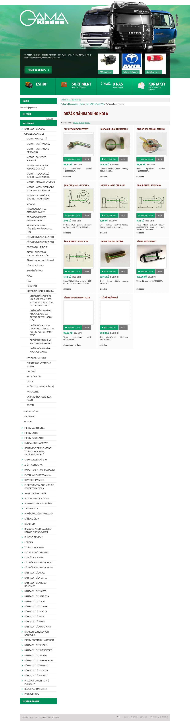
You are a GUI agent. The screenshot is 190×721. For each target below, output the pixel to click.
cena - (87, 123)
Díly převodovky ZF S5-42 (38, 562)
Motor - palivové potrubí (36, 159)
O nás (126, 717)
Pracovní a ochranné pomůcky (36, 682)
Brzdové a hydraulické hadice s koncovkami (37, 530)
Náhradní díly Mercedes (38, 650)
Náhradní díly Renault (37, 665)
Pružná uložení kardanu (38, 513)
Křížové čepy (31, 519)
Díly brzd (29, 524)
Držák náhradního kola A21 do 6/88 (40, 350)
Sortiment (143, 717)
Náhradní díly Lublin (35, 645)
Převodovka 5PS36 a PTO (40, 242)
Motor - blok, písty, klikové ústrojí (37, 167)
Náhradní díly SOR (34, 601)
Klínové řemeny (33, 537)
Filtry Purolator (34, 438)
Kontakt (165, 717)
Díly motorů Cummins (36, 552)
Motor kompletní (37, 138)
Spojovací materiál (35, 493)
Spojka (31, 204)
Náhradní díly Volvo (35, 675)
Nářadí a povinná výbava (40, 386)
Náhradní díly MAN (34, 621)
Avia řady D (30, 416)
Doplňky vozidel (33, 557)
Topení (30, 405)
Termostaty (31, 508)
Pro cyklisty (31, 694)
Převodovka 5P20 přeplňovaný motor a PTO (39, 228)
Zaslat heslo (76, 100)
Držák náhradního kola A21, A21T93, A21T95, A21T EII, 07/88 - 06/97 (41, 315)
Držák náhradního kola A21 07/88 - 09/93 (40, 342)
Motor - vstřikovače (38, 144)
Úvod (118, 717)
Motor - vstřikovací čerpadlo (38, 150)
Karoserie (33, 391)
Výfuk (30, 381)
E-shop (63, 104)
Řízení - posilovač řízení (40, 260)
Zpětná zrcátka (33, 465)
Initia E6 (28, 421)
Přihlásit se (66, 100)
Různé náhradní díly (35, 689)
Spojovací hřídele (37, 247)
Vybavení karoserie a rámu (39, 398)
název (75, 123)
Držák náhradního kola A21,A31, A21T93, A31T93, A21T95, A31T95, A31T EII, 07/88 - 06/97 (41, 301)
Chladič (31, 371)
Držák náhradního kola (40, 291)
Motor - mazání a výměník (41, 182)
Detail (87, 159)
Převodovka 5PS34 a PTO (40, 237)
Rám (29, 281)
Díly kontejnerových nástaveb (36, 633)
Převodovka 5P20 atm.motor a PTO (36, 219)
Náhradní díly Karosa (36, 596)
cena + (81, 123)
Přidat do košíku (74, 159)
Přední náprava (35, 265)
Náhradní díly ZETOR (35, 606)
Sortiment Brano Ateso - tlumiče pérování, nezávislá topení (38, 451)
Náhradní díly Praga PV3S (38, 660)
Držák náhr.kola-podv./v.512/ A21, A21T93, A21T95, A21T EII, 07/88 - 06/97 (42, 330)
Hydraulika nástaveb (36, 443)
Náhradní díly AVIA (76, 104)
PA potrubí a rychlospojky (39, 470)
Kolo (29, 276)
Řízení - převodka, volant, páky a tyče (38, 254)
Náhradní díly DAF (34, 616)
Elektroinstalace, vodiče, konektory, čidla (39, 487)
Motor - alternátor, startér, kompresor (38, 197)
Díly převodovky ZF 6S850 (38, 567)
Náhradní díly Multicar (37, 626)
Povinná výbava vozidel (37, 475)
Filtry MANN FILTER (34, 428)
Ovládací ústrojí (36, 358)
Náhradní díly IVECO (35, 611)
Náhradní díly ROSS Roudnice (35, 584)
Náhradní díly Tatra (35, 578)
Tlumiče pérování (34, 547)
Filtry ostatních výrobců (39, 640)
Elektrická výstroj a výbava (39, 365)
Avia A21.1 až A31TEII (95, 104)
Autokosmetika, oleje (36, 498)
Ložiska (28, 542)
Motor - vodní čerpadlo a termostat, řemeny (40, 189)
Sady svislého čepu (35, 459)
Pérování (32, 286)
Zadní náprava (35, 270)
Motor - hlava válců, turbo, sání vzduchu (38, 175)
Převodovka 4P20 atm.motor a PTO (36, 210)
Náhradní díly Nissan (36, 655)
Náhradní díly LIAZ (34, 573)
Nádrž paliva (34, 376)
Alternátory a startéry (38, 503)
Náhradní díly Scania (36, 670)
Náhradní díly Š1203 (35, 591)
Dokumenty (154, 717)
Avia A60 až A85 (31, 411)
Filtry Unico (31, 433)
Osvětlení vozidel (34, 480)
